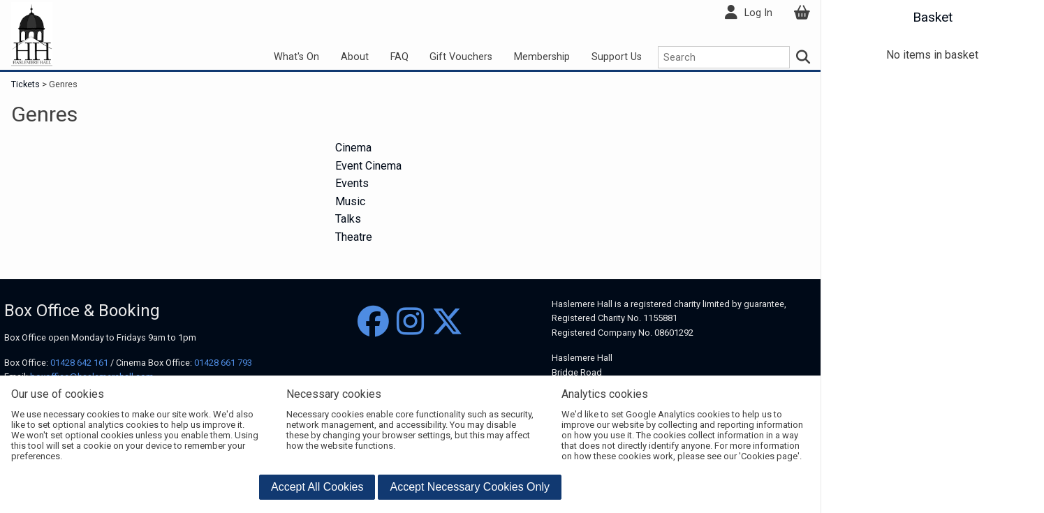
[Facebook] (373, 322)
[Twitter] (447, 322)
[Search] (804, 57)
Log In (758, 13)
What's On (296, 57)
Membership (542, 57)
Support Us (616, 57)
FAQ (399, 57)
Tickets (26, 84)
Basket (933, 17)
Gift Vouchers (460, 57)
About (355, 57)
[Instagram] (410, 322)
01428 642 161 (79, 362)
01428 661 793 (223, 362)
